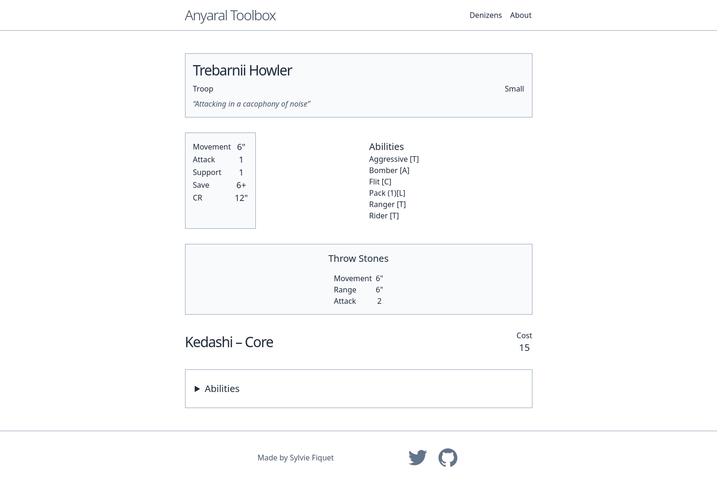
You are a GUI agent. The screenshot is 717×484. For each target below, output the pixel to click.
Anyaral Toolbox (230, 15)
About (520, 15)
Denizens (486, 15)
